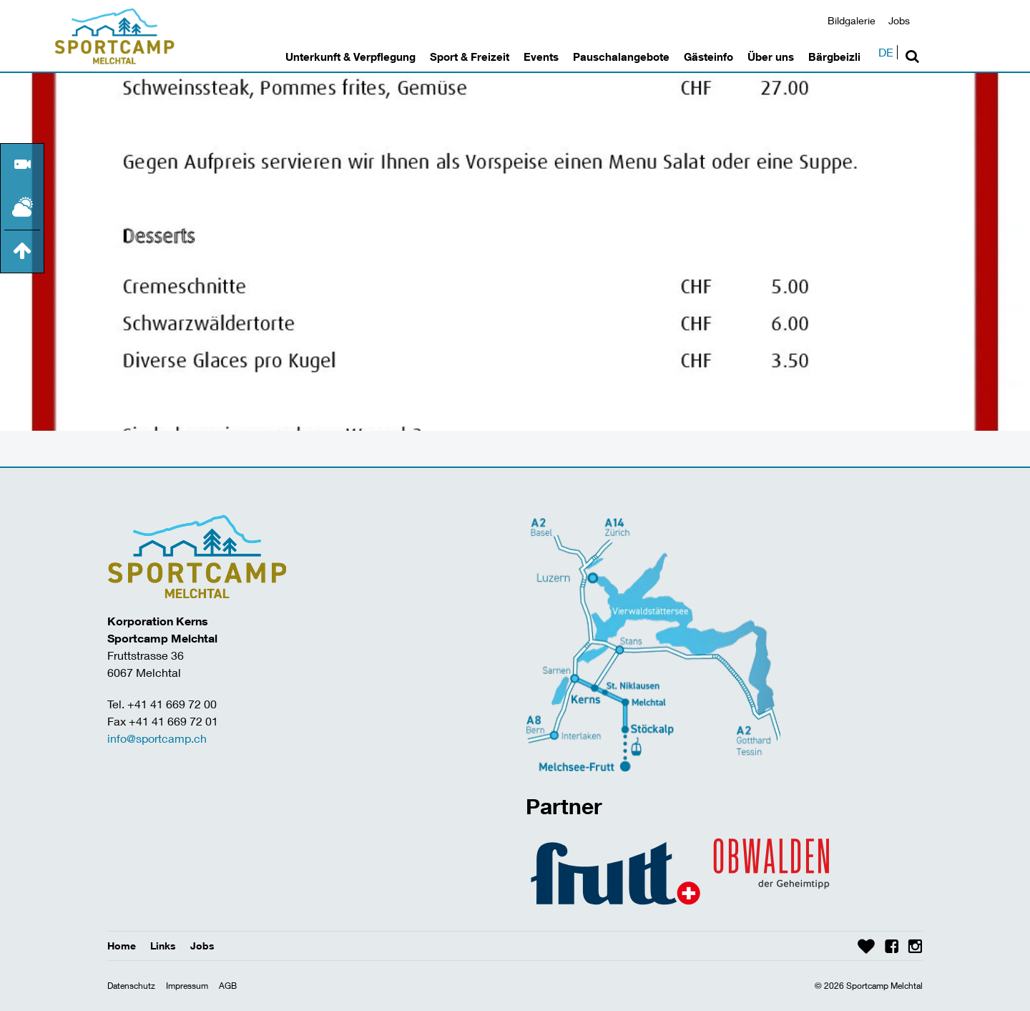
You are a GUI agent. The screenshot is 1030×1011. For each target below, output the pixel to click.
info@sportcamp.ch (157, 738)
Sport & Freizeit (469, 56)
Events (541, 56)
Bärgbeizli (834, 56)
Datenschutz (131, 985)
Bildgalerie (852, 20)
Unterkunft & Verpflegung (350, 56)
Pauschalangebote (621, 56)
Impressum (187, 985)
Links (163, 945)
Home (121, 945)
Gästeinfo (708, 56)
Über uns (770, 56)
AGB (228, 985)
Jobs (899, 20)
